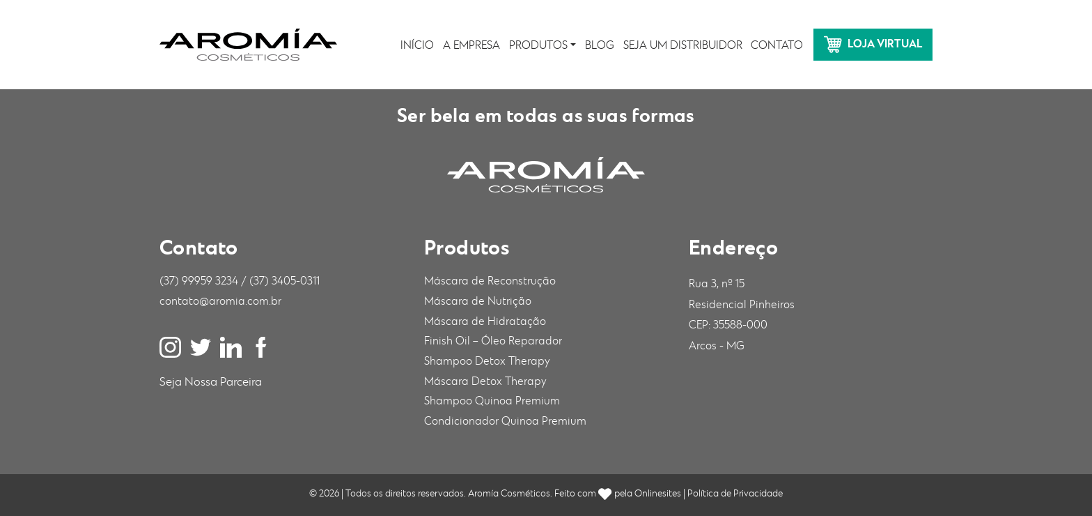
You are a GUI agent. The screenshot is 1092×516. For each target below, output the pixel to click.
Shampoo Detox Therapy (487, 361)
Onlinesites (657, 493)
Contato (777, 45)
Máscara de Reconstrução (490, 281)
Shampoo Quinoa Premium (492, 401)
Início (417, 45)
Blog (599, 45)
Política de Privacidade (735, 493)
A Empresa (471, 45)
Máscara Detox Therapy (485, 381)
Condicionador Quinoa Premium (505, 421)
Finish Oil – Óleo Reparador (493, 341)
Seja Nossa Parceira (210, 382)
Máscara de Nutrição (477, 301)
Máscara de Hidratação (485, 321)
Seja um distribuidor (682, 45)
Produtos (538, 45)
